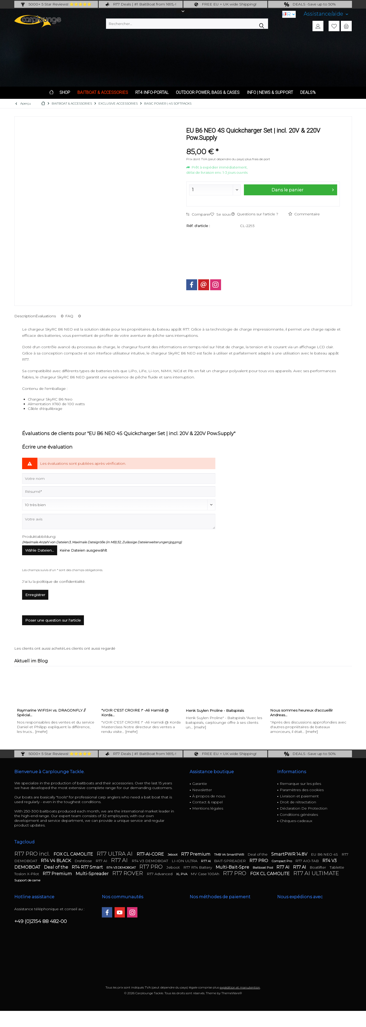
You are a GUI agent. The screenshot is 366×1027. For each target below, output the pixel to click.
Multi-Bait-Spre (233, 867)
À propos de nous (208, 796)
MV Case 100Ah (205, 873)
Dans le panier (302, 189)
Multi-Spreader (93, 873)
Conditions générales (299, 814)
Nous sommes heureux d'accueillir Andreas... (301, 712)
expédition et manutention (240, 987)
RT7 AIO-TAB (307, 860)
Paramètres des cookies (302, 789)
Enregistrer (35, 594)
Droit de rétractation (298, 802)
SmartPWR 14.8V (289, 854)
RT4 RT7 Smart (88, 867)
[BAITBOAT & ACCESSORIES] (103, 93)
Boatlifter (318, 867)
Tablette (337, 867)
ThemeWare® (231, 993)
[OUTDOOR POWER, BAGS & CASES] (207, 93)
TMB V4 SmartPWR (229, 854)
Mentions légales (207, 808)
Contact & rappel (207, 802)
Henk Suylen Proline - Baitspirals (215, 710)
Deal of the (258, 854)
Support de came (27, 880)
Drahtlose (84, 860)
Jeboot (173, 854)
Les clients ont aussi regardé (89, 648)
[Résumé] (118, 491)
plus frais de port (257, 159)
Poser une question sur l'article (53, 620)
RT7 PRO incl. (32, 853)
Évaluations (50, 316)
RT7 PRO (259, 860)
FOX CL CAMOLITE (74, 854)
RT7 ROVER (128, 873)
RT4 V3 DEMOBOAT (150, 860)
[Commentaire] (118, 504)
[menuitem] (326, 14)
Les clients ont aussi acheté (39, 648)
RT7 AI (102, 860)
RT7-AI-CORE (151, 854)
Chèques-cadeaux (296, 820)
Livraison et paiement (299, 796)
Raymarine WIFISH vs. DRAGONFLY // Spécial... (51, 712)
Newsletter (202, 789)
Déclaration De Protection (303, 808)
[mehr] (41, 731)
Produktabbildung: (39, 536)
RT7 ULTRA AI (115, 853)
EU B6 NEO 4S (325, 854)
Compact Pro (282, 861)
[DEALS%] (308, 93)
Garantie (199, 783)
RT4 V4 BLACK (56, 860)
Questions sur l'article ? (254, 214)
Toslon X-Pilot (27, 873)
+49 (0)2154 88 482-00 (40, 921)
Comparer (198, 214)
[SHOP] (65, 93)
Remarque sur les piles (300, 783)
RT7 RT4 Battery (198, 867)
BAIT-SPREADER (230, 860)
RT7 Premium (196, 854)
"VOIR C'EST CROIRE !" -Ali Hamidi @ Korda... (135, 712)
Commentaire (304, 214)
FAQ (74, 316)
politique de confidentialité (61, 581)
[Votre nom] (118, 478)
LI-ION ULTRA (185, 860)
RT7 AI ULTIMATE (316, 873)
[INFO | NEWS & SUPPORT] (270, 93)
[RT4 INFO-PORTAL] (152, 93)
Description (24, 316)
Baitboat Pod (263, 867)
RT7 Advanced (160, 873)
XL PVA (182, 874)
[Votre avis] (118, 521)
